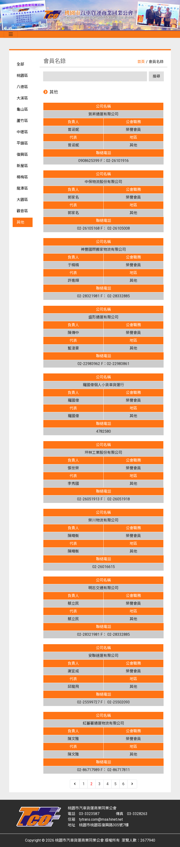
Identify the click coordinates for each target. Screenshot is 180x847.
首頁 (141, 61)
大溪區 (22, 98)
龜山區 (22, 109)
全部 (20, 64)
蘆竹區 (22, 120)
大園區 (22, 199)
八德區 (22, 87)
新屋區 (22, 166)
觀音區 (22, 211)
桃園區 (22, 75)
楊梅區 (22, 177)
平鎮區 (22, 143)
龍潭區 (22, 188)
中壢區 (22, 132)
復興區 (22, 154)
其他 (20, 222)
